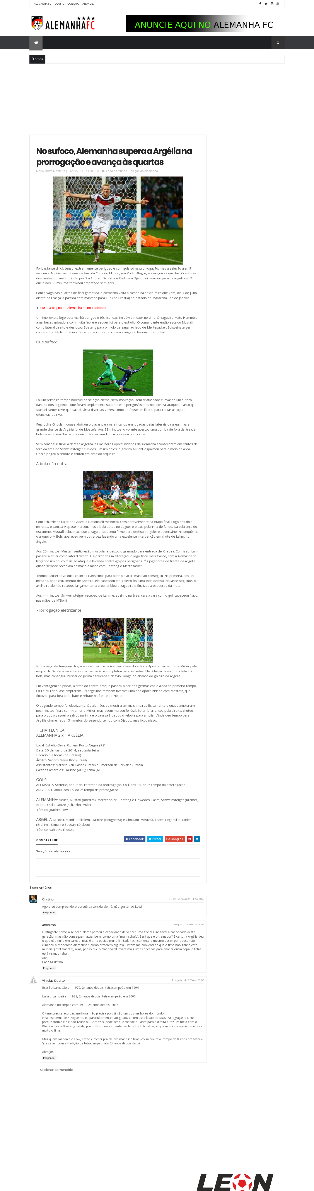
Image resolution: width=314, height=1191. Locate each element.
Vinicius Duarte (53, 1013)
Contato (73, 3)
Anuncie (88, 3)
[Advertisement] (157, 98)
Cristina (48, 932)
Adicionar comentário (56, 1102)
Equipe (59, 3)
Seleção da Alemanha (143, 184)
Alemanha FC (42, 3)
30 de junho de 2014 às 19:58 (177, 931)
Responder (49, 945)
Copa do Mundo (116, 184)
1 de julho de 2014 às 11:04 (179, 957)
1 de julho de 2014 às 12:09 (178, 1013)
